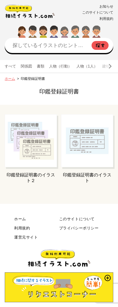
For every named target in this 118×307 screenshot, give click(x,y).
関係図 (26, 66)
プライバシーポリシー (79, 228)
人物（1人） (87, 66)
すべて (10, 66)
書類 (40, 66)
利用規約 (106, 19)
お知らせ (106, 6)
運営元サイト (26, 237)
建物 (106, 66)
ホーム (10, 78)
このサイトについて (97, 12)
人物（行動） (60, 66)
